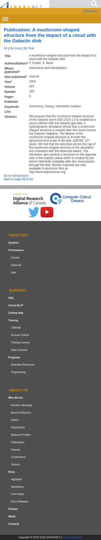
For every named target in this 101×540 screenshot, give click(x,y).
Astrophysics (20, 175)
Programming (18, 372)
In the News (17, 494)
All (5, 48)
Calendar (16, 327)
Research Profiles (21, 434)
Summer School (20, 335)
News (11, 472)
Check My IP (15, 305)
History (15, 420)
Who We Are (15, 397)
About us (18, 390)
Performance (16, 250)
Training (13, 320)
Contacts (13, 524)
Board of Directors (21, 412)
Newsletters (17, 487)
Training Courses (20, 342)
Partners (15, 449)
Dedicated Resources (23, 365)
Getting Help (15, 313)
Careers (15, 464)
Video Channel (19, 350)
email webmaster (73, 537)
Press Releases (20, 501)
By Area (15, 48)
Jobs (13, 272)
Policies (13, 509)
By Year (29, 48)
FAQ (11, 298)
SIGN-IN (90, 11)
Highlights (16, 479)
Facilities (18, 235)
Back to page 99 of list (18, 179)
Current (15, 257)
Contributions (18, 457)
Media (12, 516)
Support (17, 291)
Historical (16, 265)
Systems (13, 242)
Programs (14, 357)
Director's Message (21, 405)
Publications (17, 442)
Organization (18, 427)
